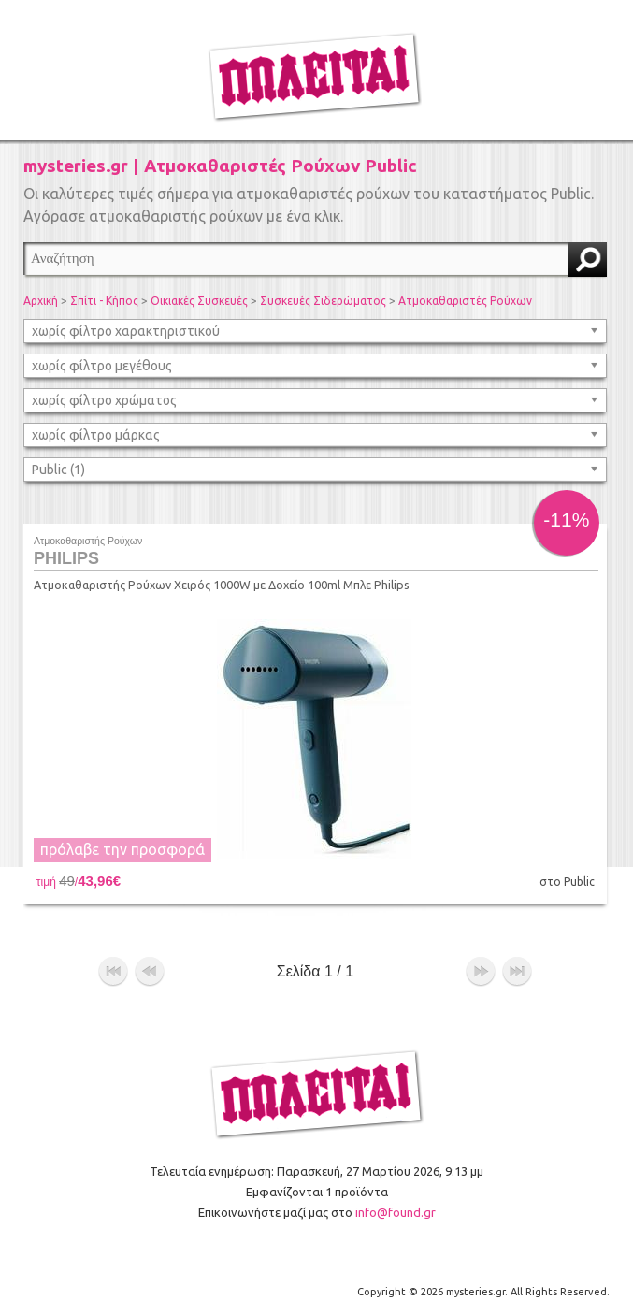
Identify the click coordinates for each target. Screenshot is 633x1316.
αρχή (113, 972)
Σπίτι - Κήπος (104, 301)
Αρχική (40, 301)
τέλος (517, 972)
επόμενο (480, 972)
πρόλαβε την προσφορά (122, 849)
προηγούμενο (149, 972)
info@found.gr (395, 1212)
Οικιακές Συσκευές (199, 301)
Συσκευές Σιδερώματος (323, 301)
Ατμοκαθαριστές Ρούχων (465, 301)
